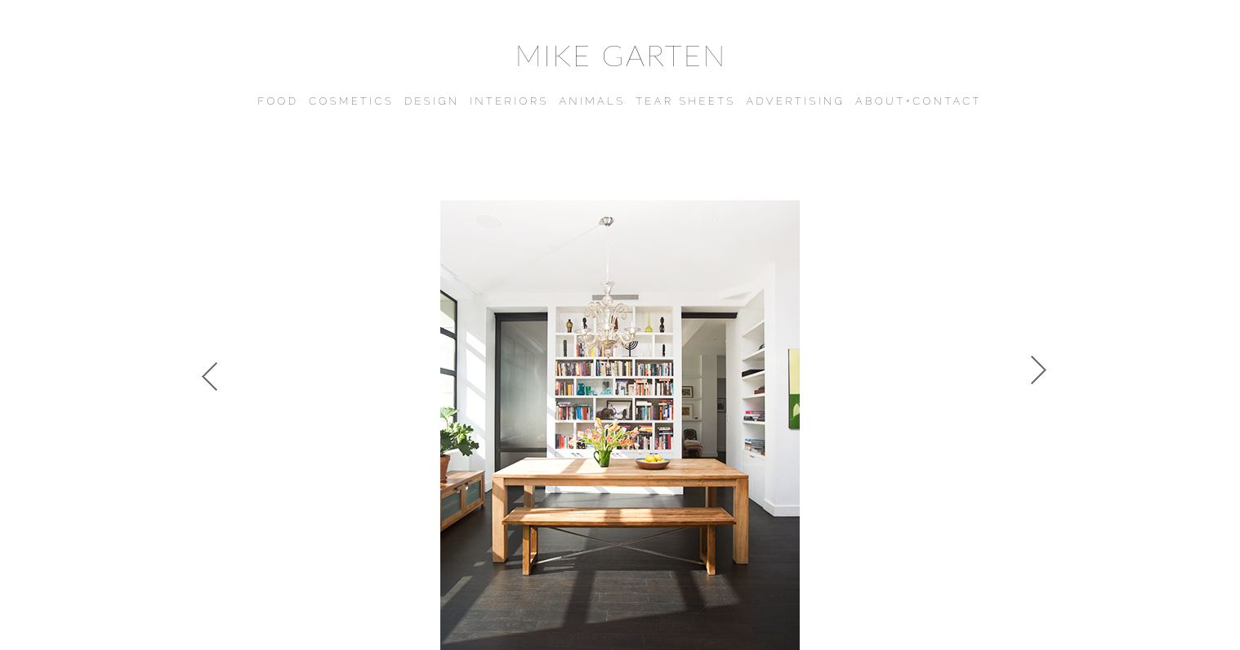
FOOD (277, 101)
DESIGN (431, 101)
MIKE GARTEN (620, 55)
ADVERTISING (795, 101)
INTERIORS (509, 101)
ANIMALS (592, 101)
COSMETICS (351, 101)
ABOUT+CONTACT (918, 101)
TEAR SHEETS (686, 101)
